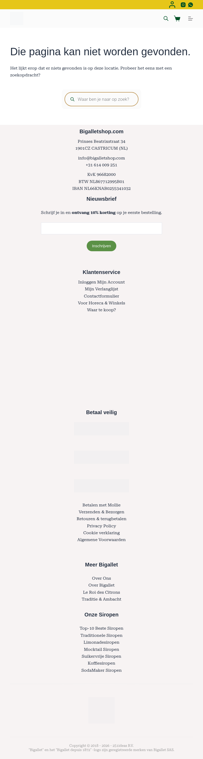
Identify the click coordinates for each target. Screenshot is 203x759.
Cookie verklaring (101, 532)
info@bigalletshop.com (101, 158)
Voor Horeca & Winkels (101, 302)
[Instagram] (183, 4)
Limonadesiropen (101, 642)
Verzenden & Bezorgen (101, 511)
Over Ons (101, 578)
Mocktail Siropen (101, 649)
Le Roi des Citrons (101, 592)
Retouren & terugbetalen (102, 518)
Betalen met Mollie (101, 504)
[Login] (172, 4)
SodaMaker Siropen (101, 670)
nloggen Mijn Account (102, 282)
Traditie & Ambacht (101, 599)
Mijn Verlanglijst (101, 288)
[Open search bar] (166, 18)
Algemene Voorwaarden (101, 539)
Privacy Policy (101, 525)
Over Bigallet (101, 585)
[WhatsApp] (190, 4)
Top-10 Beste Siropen (101, 628)
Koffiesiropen (101, 663)
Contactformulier (101, 296)
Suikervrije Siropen (101, 656)
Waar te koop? (101, 309)
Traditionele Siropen (101, 635)
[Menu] (190, 18)
